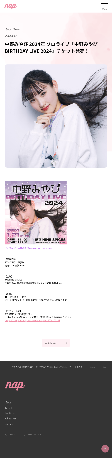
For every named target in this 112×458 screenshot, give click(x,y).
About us (10, 418)
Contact (9, 424)
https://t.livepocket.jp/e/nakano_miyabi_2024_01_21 (32, 320)
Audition (10, 413)
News (92, 367)
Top (104, 367)
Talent (8, 408)
